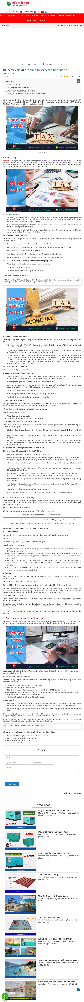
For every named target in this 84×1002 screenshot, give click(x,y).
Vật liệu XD (11, 16)
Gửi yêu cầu (11, 784)
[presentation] (21, 776)
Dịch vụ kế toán (47, 64)
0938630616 (26, 11)
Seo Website (70, 16)
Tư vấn (43, 16)
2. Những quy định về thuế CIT (18, 88)
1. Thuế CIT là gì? (13, 85)
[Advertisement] (42, 45)
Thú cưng (51, 16)
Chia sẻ (5, 76)
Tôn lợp (20, 16)
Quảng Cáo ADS (32, 20)
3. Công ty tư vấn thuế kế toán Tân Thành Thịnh (25, 94)
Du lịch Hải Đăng (32, 16)
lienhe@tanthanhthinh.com (21, 740)
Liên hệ (42, 20)
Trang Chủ (26, 64)
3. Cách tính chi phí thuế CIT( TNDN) (20, 91)
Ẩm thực (61, 16)
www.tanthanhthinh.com (16, 743)
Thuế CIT (59, 64)
